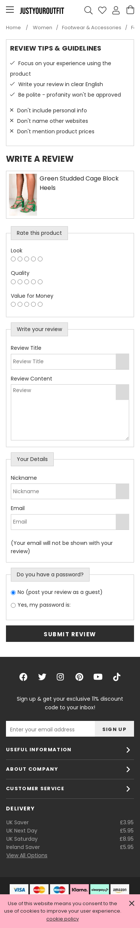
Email (18, 508)
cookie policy (62, 918)
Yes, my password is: (44, 605)
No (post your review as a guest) (60, 592)
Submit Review (70, 634)
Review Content (31, 378)
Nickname (24, 478)
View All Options (26, 855)
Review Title (26, 348)
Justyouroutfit (41, 10)
